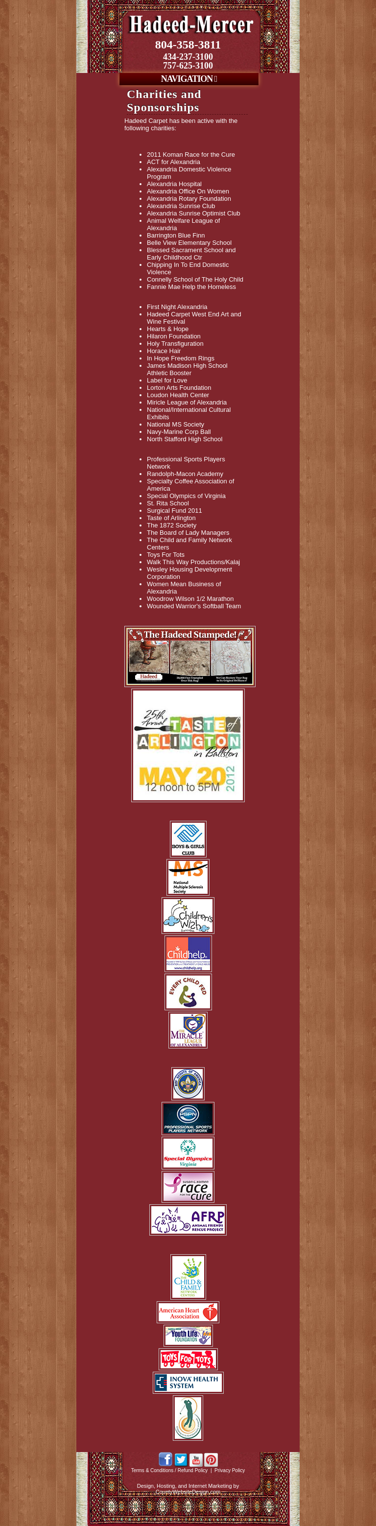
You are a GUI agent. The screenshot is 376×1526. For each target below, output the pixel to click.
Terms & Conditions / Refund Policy (169, 1470)
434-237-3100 (188, 57)
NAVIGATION (189, 79)
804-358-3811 (188, 44)
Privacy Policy (229, 1470)
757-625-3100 (188, 66)
